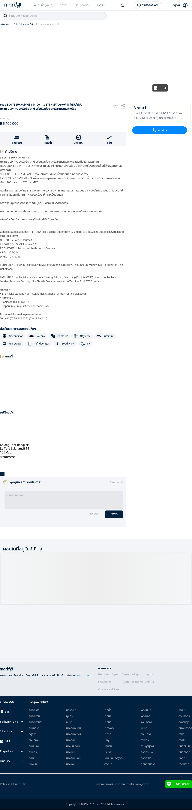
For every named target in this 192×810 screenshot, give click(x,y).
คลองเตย (34, 710)
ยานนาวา (146, 734)
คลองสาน (34, 716)
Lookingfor (104, 682)
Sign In (149, 674)
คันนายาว (34, 728)
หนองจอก (184, 752)
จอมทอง (34, 740)
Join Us (149, 682)
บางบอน (108, 722)
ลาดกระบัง (147, 752)
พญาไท (108, 764)
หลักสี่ (181, 758)
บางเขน (70, 752)
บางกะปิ (70, 740)
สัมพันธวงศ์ (185, 728)
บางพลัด (109, 728)
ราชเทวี (145, 740)
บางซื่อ (107, 710)
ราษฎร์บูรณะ (148, 746)
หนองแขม (184, 746)
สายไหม (182, 740)
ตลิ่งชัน (33, 764)
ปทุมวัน (108, 746)
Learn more (82, 675)
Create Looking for (132, 682)
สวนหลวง (184, 716)
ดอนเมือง (34, 746)
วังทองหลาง (148, 764)
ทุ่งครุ (69, 716)
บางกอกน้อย (73, 728)
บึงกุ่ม (107, 740)
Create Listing (130, 674)
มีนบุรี (144, 728)
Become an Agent (108, 674)
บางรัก (107, 734)
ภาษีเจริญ (146, 722)
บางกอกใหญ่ (73, 734)
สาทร (181, 734)
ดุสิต (31, 758)
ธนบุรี (69, 722)
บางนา (107, 716)
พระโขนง (146, 710)
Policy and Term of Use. (13, 784)
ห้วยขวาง (183, 764)
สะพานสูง (183, 722)
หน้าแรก (4, 24)
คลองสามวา (36, 722)
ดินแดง (33, 752)
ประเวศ (108, 752)
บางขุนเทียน (73, 746)
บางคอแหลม (73, 758)
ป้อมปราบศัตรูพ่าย (114, 758)
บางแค (70, 764)
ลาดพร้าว (146, 758)
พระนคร (145, 716)
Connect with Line (108, 689)
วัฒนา (182, 710)
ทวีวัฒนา (71, 710)
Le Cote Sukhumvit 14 (22, 24)
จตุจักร (32, 734)
